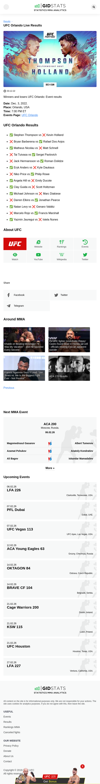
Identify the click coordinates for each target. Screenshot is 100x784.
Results (6, 21)
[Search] (94, 7)
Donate (7, 751)
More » (50, 468)
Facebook (19, 295)
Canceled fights (11, 732)
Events (7, 716)
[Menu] (6, 7)
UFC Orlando (30, 115)
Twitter (64, 295)
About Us (8, 756)
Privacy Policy (11, 745)
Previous (8, 387)
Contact (7, 761)
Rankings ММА (11, 727)
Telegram (19, 305)
